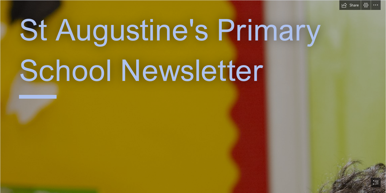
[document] (193, 96)
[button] (350, 5)
